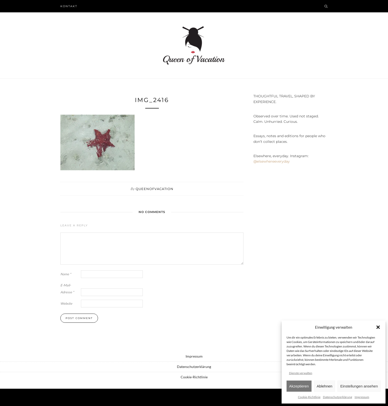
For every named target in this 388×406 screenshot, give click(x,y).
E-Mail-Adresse (67, 288)
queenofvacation (154, 189)
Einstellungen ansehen (359, 386)
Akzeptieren (299, 386)
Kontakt (68, 6)
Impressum (362, 397)
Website (66, 303)
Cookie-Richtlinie (309, 397)
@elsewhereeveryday (271, 161)
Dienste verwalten (300, 373)
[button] (378, 327)
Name (65, 274)
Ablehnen (324, 386)
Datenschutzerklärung (337, 397)
